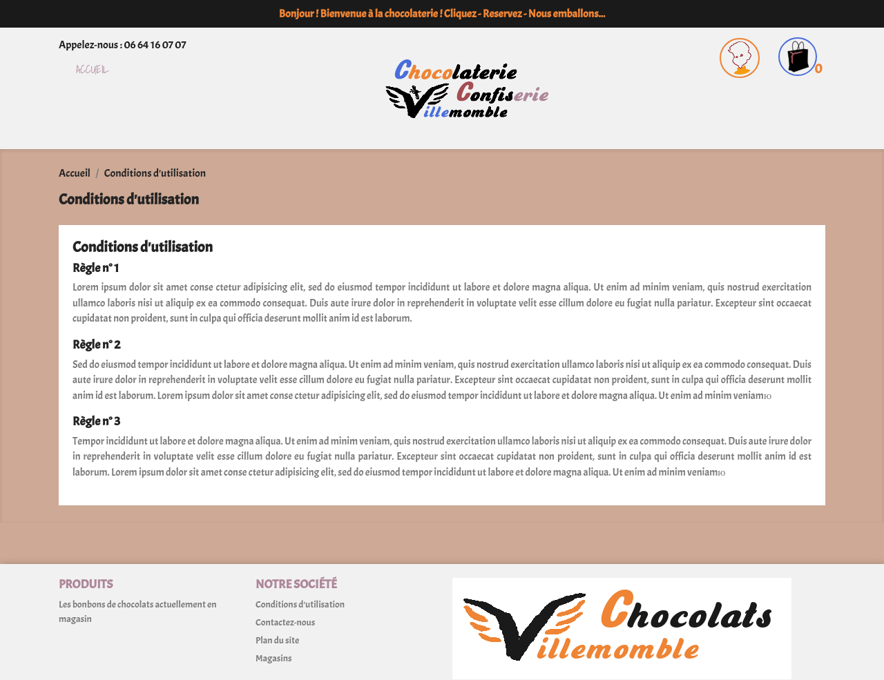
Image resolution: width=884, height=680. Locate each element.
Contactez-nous (285, 622)
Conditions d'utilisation (300, 604)
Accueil (92, 70)
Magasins (273, 658)
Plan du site (277, 640)
